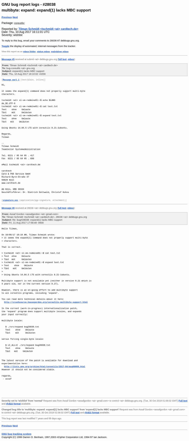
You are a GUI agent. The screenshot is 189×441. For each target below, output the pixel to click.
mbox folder (29, 51)
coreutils (19, 23)
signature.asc (10, 200)
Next (15, 17)
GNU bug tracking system (16, 434)
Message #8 (8, 208)
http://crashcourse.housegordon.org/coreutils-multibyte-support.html (46, 302)
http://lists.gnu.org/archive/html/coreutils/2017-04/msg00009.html (44, 366)
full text (62, 59)
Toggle (5, 46)
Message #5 (8, 59)
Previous (7, 17)
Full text (183, 400)
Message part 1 (11, 80)
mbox (71, 59)
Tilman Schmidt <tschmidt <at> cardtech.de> (48, 29)
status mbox (43, 51)
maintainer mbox (59, 51)
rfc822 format (13, 403)
